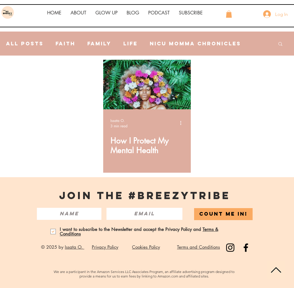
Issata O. (74, 247)
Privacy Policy (105, 247)
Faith (65, 43)
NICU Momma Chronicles (195, 43)
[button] (78, 13)
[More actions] (182, 123)
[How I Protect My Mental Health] (147, 84)
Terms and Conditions (198, 247)
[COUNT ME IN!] (223, 214)
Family (99, 43)
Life (130, 43)
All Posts (25, 43)
